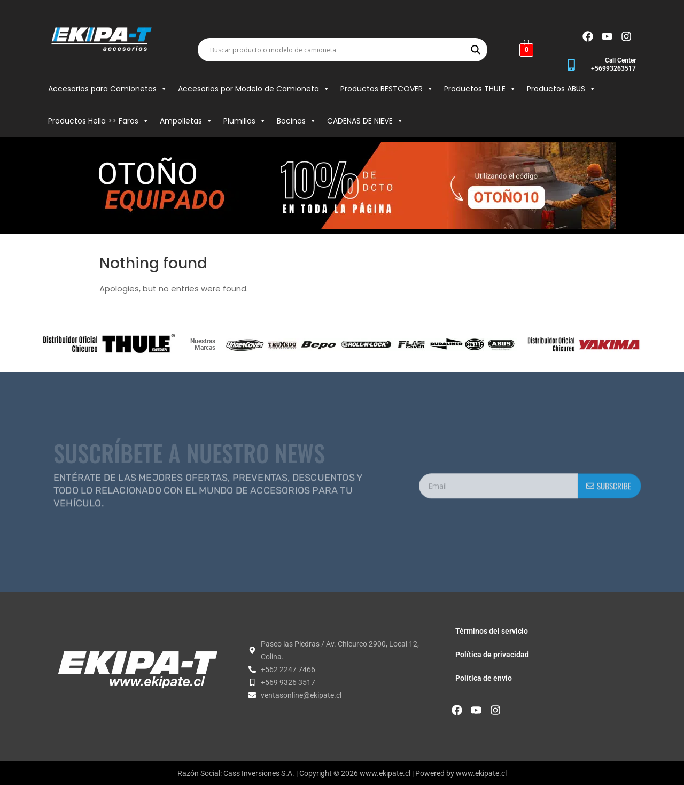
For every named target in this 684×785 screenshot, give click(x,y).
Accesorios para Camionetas (107, 88)
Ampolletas (186, 121)
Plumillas (244, 121)
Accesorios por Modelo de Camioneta (254, 88)
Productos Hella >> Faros (98, 121)
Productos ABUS (561, 88)
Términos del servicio (491, 631)
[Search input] (337, 49)
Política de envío (483, 678)
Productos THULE (480, 88)
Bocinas (296, 121)
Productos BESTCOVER (386, 88)
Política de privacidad (492, 654)
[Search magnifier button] (475, 49)
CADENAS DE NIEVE (365, 121)
